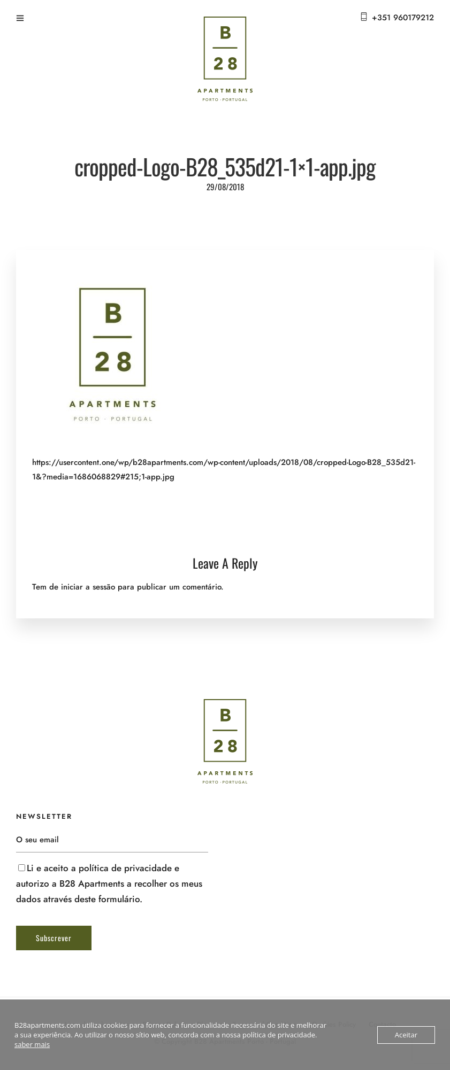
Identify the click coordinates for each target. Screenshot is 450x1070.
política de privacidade (125, 868)
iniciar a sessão (88, 587)
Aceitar (406, 1035)
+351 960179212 (403, 18)
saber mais (32, 1044)
